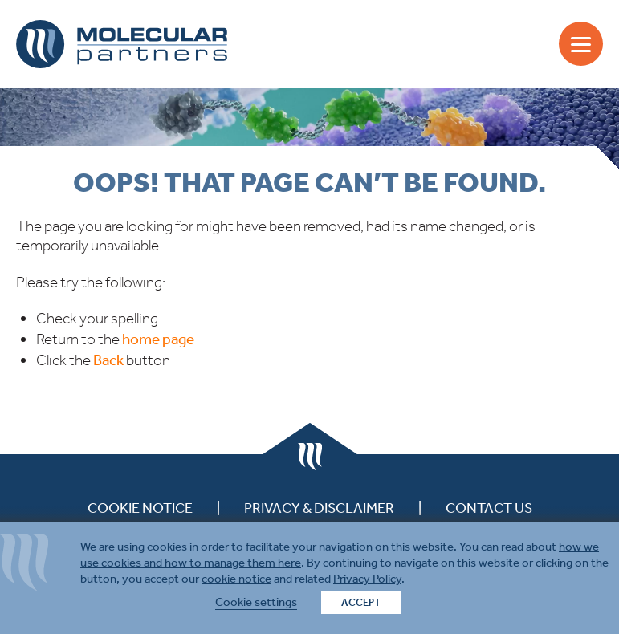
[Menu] (581, 44)
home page (158, 339)
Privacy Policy (367, 578)
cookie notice (236, 578)
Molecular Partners (121, 44)
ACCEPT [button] (361, 602)
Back (108, 360)
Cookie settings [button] (256, 602)
